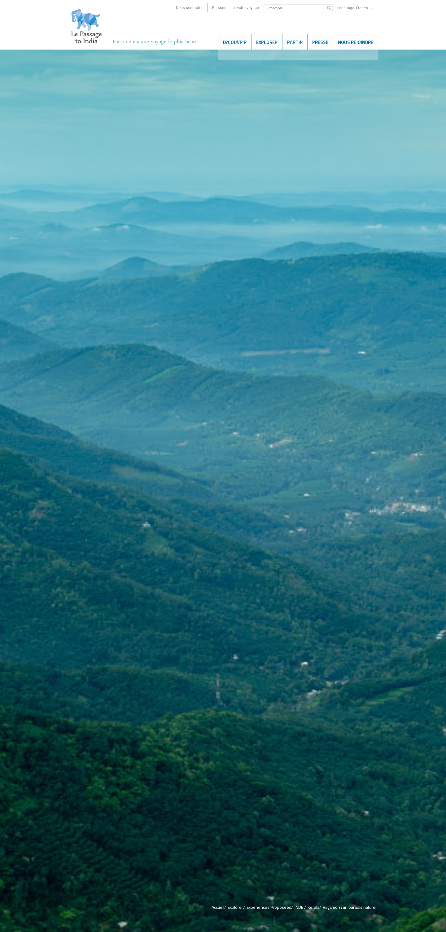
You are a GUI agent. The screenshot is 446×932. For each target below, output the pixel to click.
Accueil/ (219, 907)
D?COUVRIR (235, 41)
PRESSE (320, 41)
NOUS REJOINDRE (355, 41)
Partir (295, 41)
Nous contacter (189, 8)
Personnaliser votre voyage (235, 8)
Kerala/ (314, 907)
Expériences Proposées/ (270, 907)
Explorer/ (236, 907)
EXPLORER (267, 41)
